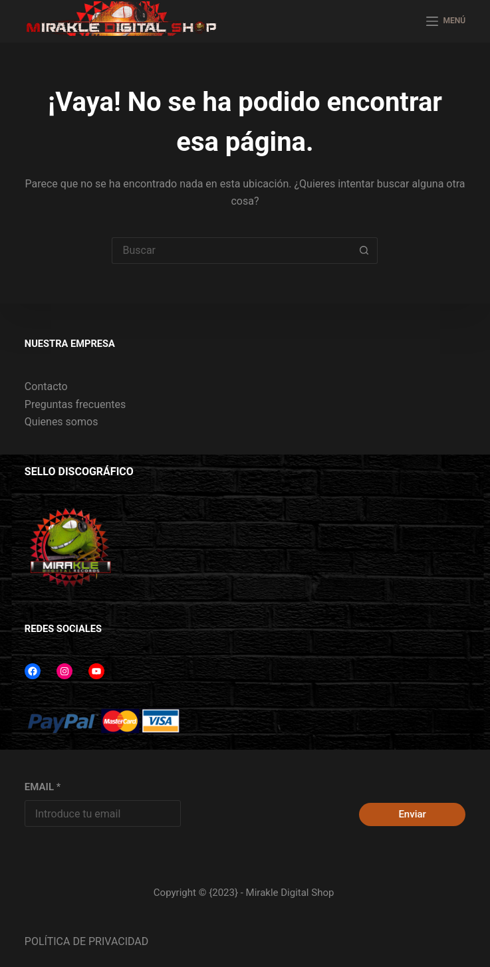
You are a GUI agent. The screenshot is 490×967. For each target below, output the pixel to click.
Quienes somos (61, 421)
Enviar (412, 814)
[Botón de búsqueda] (364, 250)
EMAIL (43, 787)
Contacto (46, 386)
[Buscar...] (231, 250)
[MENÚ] (446, 21)
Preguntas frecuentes (75, 404)
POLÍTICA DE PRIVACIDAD (86, 941)
